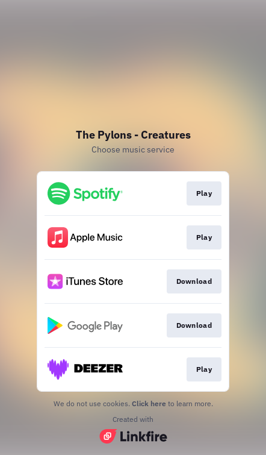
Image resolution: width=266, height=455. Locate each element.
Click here (149, 403)
